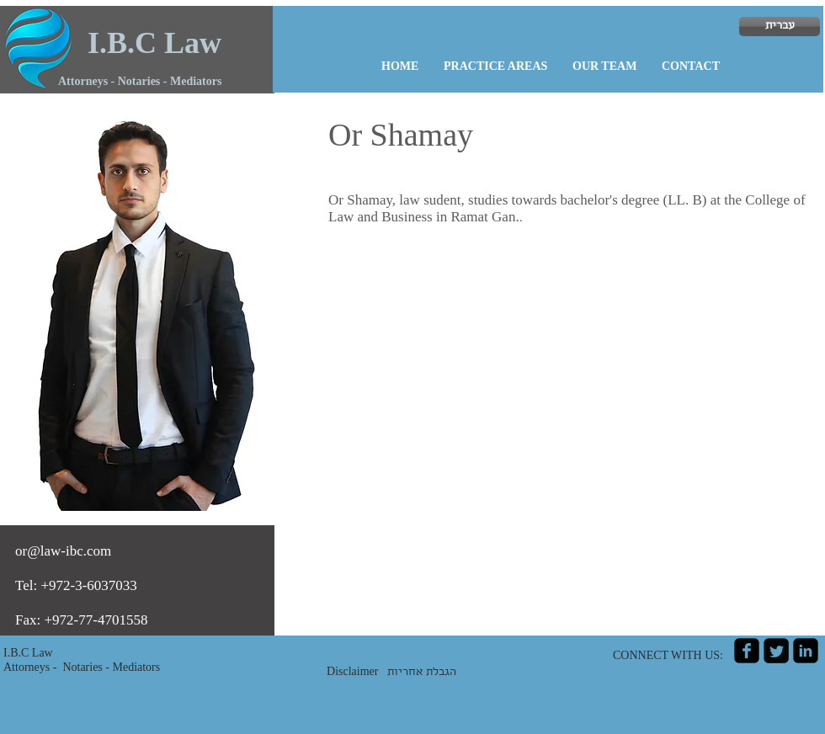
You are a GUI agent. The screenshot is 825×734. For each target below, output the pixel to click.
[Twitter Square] (776, 650)
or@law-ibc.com (63, 551)
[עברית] (779, 26)
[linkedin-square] (805, 650)
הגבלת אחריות (421, 673)
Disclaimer (357, 671)
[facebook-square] (746, 650)
